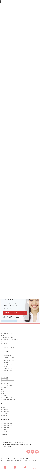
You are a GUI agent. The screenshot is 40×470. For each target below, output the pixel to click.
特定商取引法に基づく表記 (14, 460)
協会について (4, 335)
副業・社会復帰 (8, 371)
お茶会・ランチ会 (6, 384)
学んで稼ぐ (6, 367)
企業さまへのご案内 (6, 425)
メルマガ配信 (7, 355)
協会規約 (25, 460)
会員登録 (34, 467)
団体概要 (33, 460)
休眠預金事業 (4, 435)
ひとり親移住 (4, 409)
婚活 (2, 393)
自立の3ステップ (8, 369)
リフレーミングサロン (7, 385)
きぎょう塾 (4, 382)
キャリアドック (8, 365)
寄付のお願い (4, 343)
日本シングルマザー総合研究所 (9, 339)
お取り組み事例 (5, 427)
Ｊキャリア (4, 431)
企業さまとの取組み (6, 423)
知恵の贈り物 (4, 387)
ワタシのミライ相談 (9, 357)
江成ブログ (4, 341)
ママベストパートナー (7, 429)
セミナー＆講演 (5, 413)
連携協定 (3, 407)
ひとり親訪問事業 (6, 411)
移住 (2, 389)
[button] (15, 313)
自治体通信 (4, 415)
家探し (3, 391)
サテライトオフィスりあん (8, 347)
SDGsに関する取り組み (7, 337)
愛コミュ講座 (4, 378)
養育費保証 (4, 395)
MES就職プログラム (9, 361)
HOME (5, 467)
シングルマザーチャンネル (8, 399)
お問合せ (15, 467)
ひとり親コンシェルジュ (7, 380)
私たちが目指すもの (6, 333)
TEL (25, 467)
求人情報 (6, 363)
